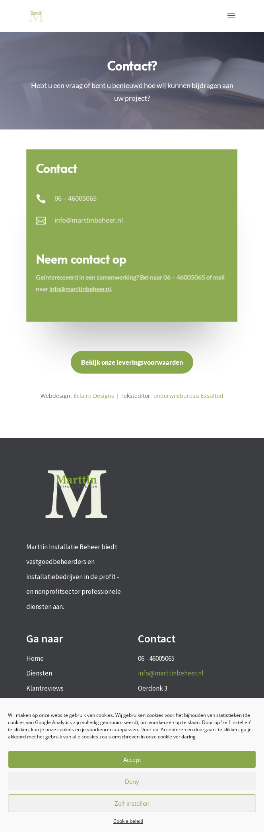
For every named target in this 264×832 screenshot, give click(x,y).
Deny (132, 781)
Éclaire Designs (94, 395)
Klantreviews (45, 688)
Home (35, 658)
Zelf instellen (132, 803)
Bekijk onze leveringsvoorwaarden (132, 362)
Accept (132, 759)
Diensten (39, 673)
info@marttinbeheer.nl (171, 673)
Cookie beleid (128, 821)
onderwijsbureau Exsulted (188, 395)
